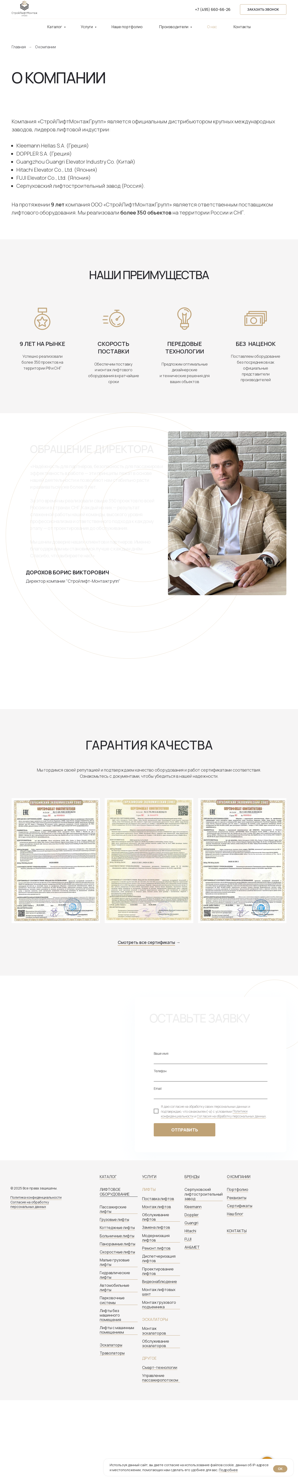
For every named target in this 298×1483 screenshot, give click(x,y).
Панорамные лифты (117, 1244)
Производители (174, 26)
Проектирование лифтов (158, 1271)
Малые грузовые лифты (115, 1262)
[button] (263, 9)
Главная (19, 47)
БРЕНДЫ (192, 1177)
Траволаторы (112, 1353)
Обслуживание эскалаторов (155, 1343)
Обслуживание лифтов (155, 1217)
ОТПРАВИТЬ (184, 1130)
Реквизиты (236, 1198)
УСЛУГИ (149, 1177)
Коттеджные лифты (117, 1227)
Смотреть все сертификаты (146, 942)
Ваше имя (161, 1053)
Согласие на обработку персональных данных (29, 1204)
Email (158, 1088)
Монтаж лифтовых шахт (158, 1291)
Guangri (191, 1223)
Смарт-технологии (159, 1367)
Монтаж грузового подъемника (159, 1304)
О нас (212, 26)
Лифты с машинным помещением (117, 1330)
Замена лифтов (156, 1227)
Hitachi (190, 1231)
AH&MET (192, 1247)
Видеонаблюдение (159, 1281)
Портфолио (237, 1189)
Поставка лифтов (158, 1199)
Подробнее (228, 1470)
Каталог (55, 26)
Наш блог (235, 1214)
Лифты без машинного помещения (110, 1315)
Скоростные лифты (117, 1252)
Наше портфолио (127, 26)
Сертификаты (239, 1206)
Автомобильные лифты (114, 1287)
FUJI (188, 1239)
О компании (45, 47)
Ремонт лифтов (156, 1248)
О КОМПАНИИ (238, 1177)
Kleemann (193, 1207)
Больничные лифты (117, 1236)
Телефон (160, 1071)
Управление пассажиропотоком (160, 1377)
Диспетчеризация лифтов (159, 1258)
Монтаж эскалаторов (154, 1330)
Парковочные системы (112, 1300)
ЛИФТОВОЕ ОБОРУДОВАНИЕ (115, 1192)
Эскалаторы (111, 1345)
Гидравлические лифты (115, 1275)
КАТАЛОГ (108, 1177)
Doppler (192, 1215)
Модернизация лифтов (156, 1237)
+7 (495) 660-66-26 (212, 9)
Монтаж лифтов (156, 1207)
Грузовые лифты (114, 1219)
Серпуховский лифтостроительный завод (204, 1194)
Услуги (87, 26)
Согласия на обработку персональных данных (231, 1116)
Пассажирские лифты (113, 1209)
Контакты (242, 26)
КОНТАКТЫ (237, 1231)
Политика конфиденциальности (36, 1197)
